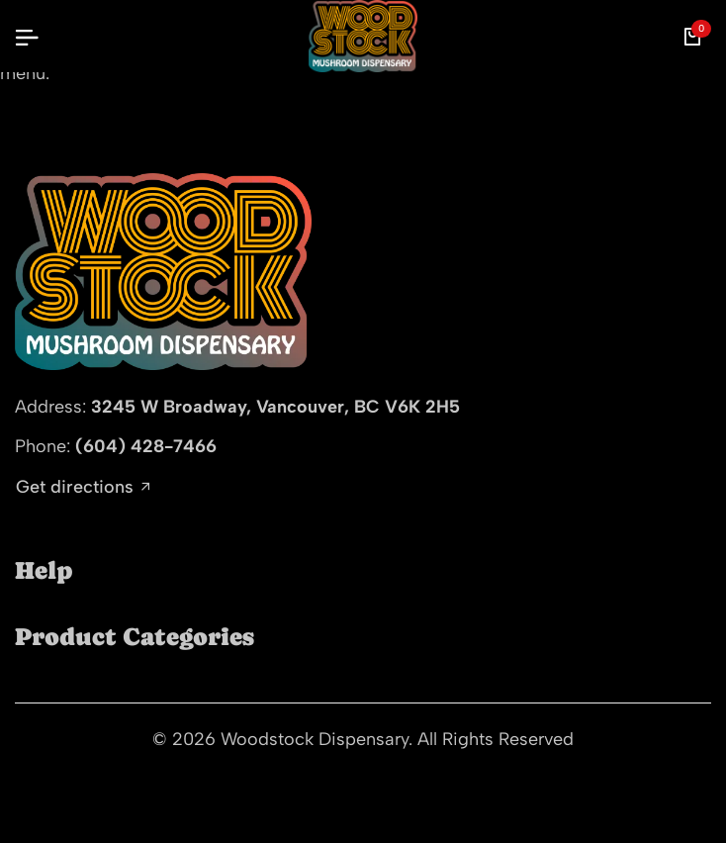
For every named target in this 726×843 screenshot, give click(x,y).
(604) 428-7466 (146, 446)
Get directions (82, 488)
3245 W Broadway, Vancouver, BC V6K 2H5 (275, 407)
